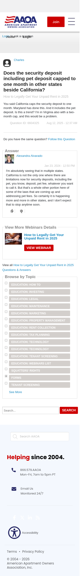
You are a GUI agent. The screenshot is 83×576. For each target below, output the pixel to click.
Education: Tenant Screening (34, 356)
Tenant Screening (25, 385)
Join (56, 22)
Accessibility (23, 532)
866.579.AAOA (30, 470)
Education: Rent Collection (33, 327)
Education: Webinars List (31, 363)
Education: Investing (27, 292)
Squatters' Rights (25, 370)
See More (15, 392)
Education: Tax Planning (30, 335)
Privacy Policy (33, 551)
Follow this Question (61, 139)
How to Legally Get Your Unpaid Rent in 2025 (44, 236)
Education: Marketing (28, 313)
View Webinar (39, 248)
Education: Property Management (38, 320)
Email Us (27, 488)
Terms (12, 551)
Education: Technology (30, 342)
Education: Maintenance (30, 306)
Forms (16, 377)
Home (10, 37)
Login (27, 37)
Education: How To (26, 284)
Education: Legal (25, 299)
